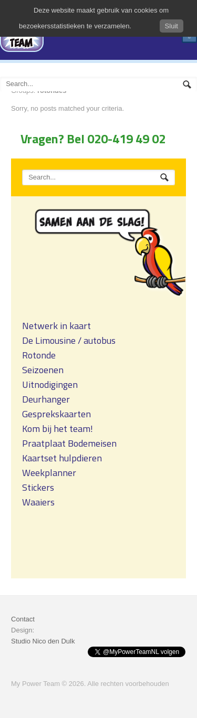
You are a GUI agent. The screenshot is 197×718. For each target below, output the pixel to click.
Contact (23, 619)
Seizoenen (43, 370)
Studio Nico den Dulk (43, 641)
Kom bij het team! (57, 428)
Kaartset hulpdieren (62, 458)
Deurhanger (46, 399)
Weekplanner (49, 473)
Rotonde (39, 355)
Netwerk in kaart (56, 326)
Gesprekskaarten (56, 414)
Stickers (38, 487)
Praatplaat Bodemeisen (69, 443)
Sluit (171, 26)
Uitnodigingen (50, 384)
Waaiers (38, 502)
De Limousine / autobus (69, 340)
